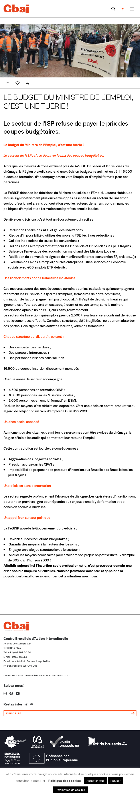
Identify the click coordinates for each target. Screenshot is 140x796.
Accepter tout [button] (95, 781)
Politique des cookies (64, 780)
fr (123, 9)
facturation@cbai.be (38, 661)
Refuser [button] (115, 781)
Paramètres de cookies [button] (70, 790)
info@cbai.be (19, 656)
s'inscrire (13, 713)
